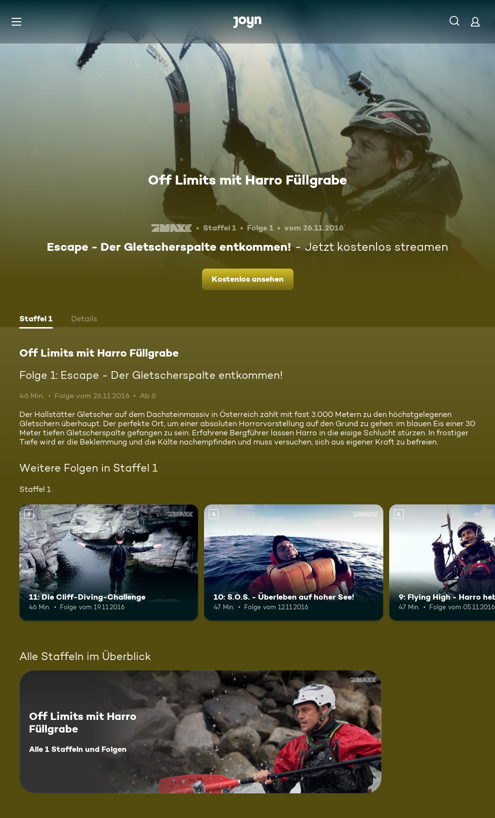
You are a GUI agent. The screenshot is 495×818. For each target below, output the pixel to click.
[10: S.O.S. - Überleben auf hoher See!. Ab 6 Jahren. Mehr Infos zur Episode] (293, 562)
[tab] (36, 320)
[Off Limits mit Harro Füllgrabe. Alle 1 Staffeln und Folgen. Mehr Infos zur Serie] (200, 731)
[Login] (475, 21)
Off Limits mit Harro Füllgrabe (247, 180)
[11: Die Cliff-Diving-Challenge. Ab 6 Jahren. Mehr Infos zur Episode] (108, 562)
